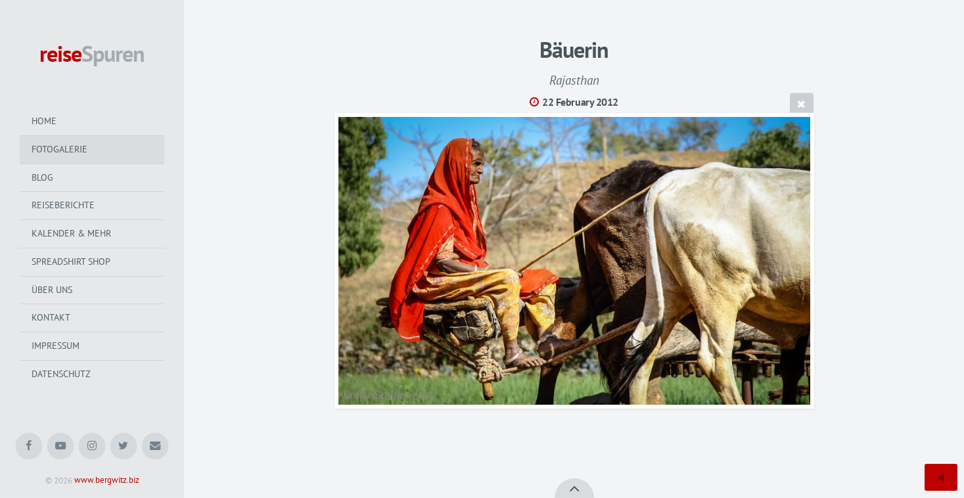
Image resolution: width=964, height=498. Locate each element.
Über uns (52, 290)
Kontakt (51, 317)
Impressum (56, 345)
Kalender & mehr (71, 233)
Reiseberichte (63, 205)
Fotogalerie (59, 149)
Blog (42, 177)
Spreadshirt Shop (71, 261)
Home (44, 121)
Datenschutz (61, 374)
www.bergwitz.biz (106, 480)
